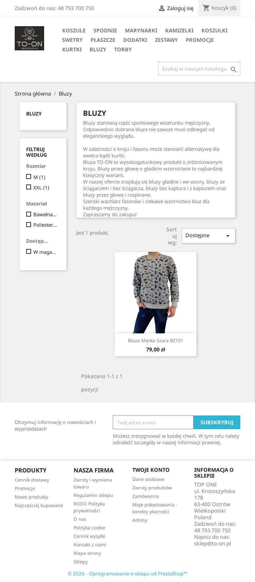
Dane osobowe (148, 479)
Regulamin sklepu (93, 495)
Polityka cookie (89, 527)
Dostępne (208, 236)
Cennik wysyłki (89, 536)
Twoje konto (151, 469)
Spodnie (105, 30)
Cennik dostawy (32, 480)
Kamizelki (179, 30)
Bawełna (45, 214)
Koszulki (214, 30)
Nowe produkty (31, 497)
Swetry (72, 40)
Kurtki (72, 49)
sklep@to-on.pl (212, 543)
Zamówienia (145, 496)
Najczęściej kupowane (39, 505)
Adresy (139, 520)
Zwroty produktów (152, 488)
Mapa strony (87, 553)
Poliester (45, 224)
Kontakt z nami (90, 544)
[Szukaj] (199, 69)
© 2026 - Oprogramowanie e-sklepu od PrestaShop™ (127, 573)
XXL (41, 187)
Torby (123, 49)
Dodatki (135, 40)
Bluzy (98, 49)
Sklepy (81, 561)
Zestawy (166, 40)
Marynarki (141, 30)
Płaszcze (103, 40)
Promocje (200, 40)
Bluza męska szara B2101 (155, 340)
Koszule (74, 30)
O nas (80, 519)
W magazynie (45, 252)
